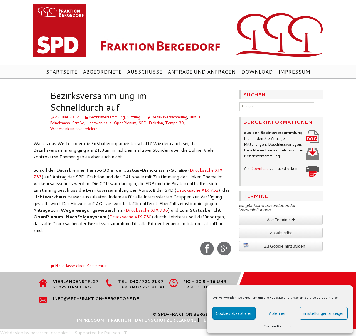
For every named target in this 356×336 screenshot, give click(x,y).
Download (257, 71)
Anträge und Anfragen (202, 71)
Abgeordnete (102, 71)
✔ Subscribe (281, 232)
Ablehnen (277, 313)
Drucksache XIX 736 (147, 210)
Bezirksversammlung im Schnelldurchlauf (98, 101)
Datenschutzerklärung (166, 320)
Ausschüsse (144, 71)
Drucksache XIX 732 (197, 190)
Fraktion (119, 320)
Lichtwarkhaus (99, 123)
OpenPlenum (125, 123)
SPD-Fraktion (151, 123)
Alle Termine (281, 219)
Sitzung (133, 117)
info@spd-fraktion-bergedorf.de (96, 299)
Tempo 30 (174, 123)
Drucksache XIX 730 (130, 216)
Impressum (294, 71)
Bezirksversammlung (107, 117)
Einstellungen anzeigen (324, 313)
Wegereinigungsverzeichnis (74, 128)
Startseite (61, 71)
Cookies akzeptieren (234, 313)
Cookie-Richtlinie (277, 326)
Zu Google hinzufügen (274, 245)
